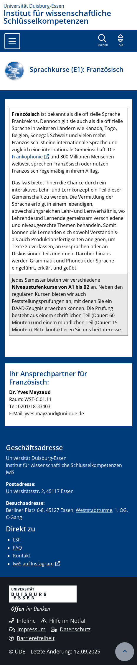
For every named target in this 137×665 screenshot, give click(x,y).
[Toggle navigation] (12, 41)
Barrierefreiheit (32, 638)
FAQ (17, 547)
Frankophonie (27, 156)
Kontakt (21, 555)
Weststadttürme (94, 510)
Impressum (27, 629)
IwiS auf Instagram (33, 563)
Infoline (22, 620)
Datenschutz (70, 629)
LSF (16, 539)
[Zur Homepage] (68, 5)
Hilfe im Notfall (64, 620)
